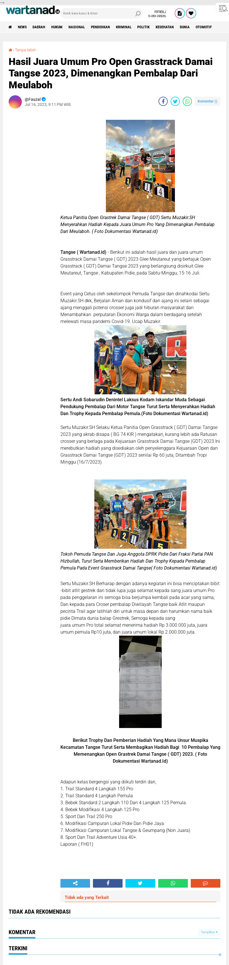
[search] (101, 13)
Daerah (42, 27)
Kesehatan (181, 27)
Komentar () (207, 101)
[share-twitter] (175, 101)
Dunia (203, 27)
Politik (157, 27)
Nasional (84, 27)
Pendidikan (110, 27)
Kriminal (135, 27)
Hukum (62, 27)
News (24, 27)
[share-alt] (75, 883)
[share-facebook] (163, 101)
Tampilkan (209, 932)
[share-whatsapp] (187, 101)
